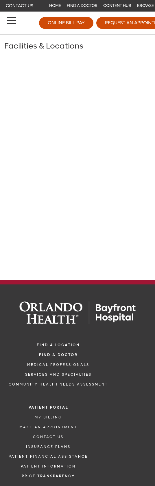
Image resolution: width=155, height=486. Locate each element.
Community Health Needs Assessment (58, 384)
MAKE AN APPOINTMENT (48, 427)
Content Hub (117, 5)
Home (55, 5)
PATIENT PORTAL (48, 407)
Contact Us (19, 6)
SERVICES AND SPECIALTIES (58, 374)
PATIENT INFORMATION (48, 466)
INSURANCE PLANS (48, 446)
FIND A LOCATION (58, 345)
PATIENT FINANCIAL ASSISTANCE (48, 456)
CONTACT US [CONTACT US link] (48, 437)
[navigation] (77, 6)
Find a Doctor (82, 5)
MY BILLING (48, 417)
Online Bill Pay (66, 23)
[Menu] (11, 23)
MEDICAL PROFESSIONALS (58, 364)
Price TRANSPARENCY (48, 476)
